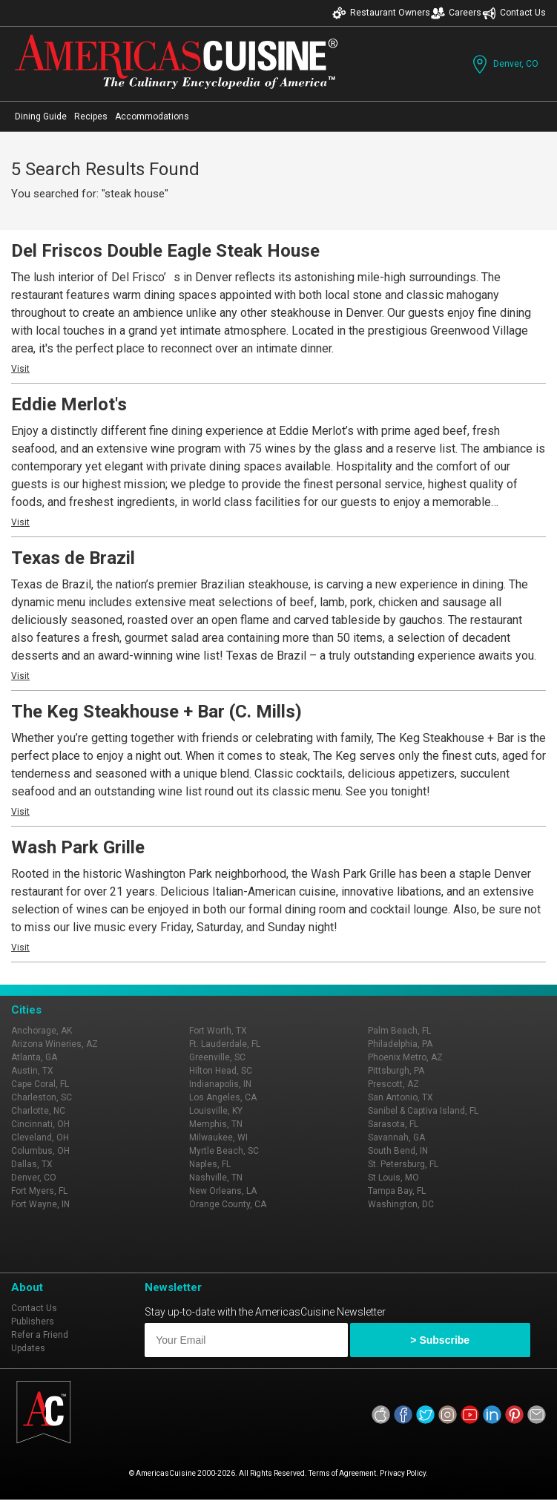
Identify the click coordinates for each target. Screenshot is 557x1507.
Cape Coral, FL (40, 1084)
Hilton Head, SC (220, 1071)
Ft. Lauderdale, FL (224, 1044)
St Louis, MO (393, 1177)
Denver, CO (503, 64)
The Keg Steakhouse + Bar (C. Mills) (156, 711)
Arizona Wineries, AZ (54, 1044)
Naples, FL (210, 1164)
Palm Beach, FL (399, 1030)
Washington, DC (401, 1204)
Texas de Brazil (73, 558)
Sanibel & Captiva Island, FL (423, 1111)
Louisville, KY (216, 1111)
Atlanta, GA (34, 1057)
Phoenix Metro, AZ (405, 1057)
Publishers (32, 1321)
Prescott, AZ (393, 1084)
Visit (20, 369)
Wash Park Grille (78, 847)
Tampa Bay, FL (397, 1191)
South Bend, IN (398, 1151)
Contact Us (514, 13)
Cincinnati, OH (40, 1124)
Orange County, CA (227, 1204)
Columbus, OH (40, 1151)
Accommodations (152, 116)
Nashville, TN (216, 1177)
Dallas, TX (32, 1164)
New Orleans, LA (223, 1191)
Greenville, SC (217, 1057)
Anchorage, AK (41, 1030)
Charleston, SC (41, 1097)
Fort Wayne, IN (40, 1204)
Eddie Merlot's (69, 404)
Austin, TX (32, 1071)
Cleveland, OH (40, 1137)
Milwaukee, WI (218, 1137)
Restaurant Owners (381, 13)
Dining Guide (41, 116)
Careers (456, 13)
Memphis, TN (216, 1124)
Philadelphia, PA (400, 1044)
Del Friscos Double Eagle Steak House (165, 250)
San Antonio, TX (400, 1097)
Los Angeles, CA (223, 1097)
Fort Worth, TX (218, 1030)
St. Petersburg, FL (403, 1164)
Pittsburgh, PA (396, 1071)
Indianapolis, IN (220, 1084)
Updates (28, 1348)
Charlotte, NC (38, 1111)
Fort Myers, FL (39, 1191)
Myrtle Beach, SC (224, 1151)
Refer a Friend (39, 1335)
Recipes (91, 116)
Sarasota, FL (393, 1124)
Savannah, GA (396, 1137)
